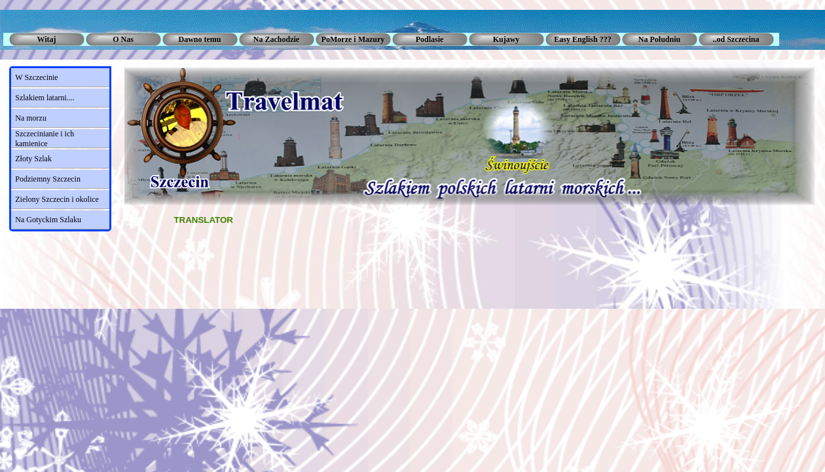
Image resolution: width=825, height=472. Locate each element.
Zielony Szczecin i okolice (57, 199)
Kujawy (506, 39)
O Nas (123, 39)
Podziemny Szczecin (48, 179)
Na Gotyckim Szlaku (48, 219)
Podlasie (430, 39)
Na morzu (30, 118)
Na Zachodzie (276, 39)
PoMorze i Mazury (353, 39)
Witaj (46, 39)
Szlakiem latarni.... (44, 97)
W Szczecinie (36, 77)
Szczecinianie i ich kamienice (44, 138)
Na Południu (659, 39)
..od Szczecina (736, 39)
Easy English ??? (582, 39)
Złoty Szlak (33, 158)
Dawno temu (200, 39)
